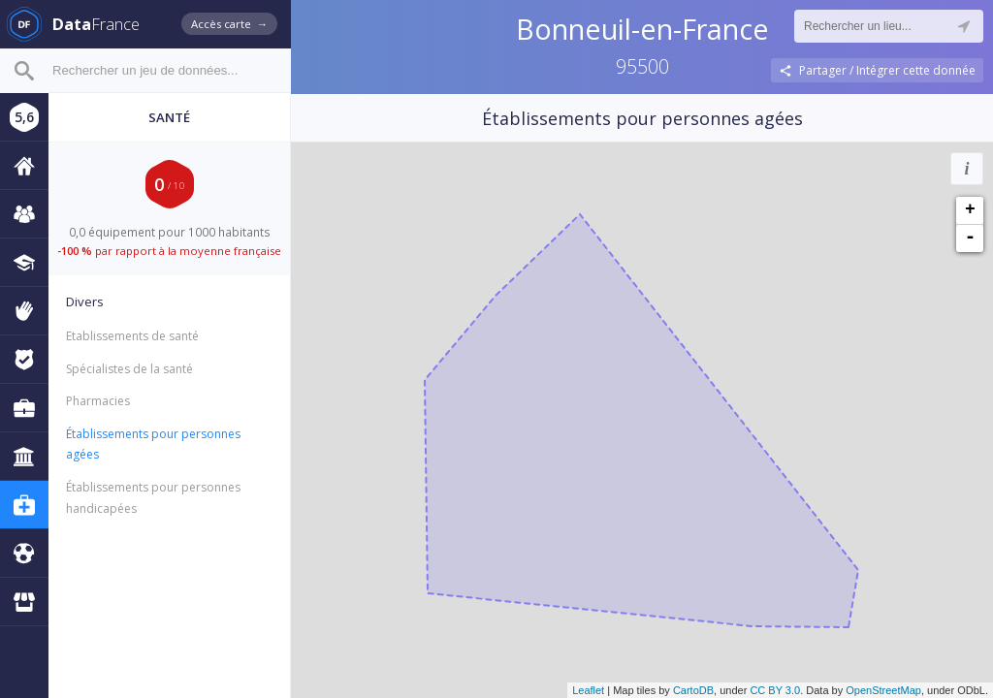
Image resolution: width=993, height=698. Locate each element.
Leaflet (588, 690)
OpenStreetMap (883, 690)
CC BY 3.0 (775, 690)
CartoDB (693, 690)
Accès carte (229, 23)
